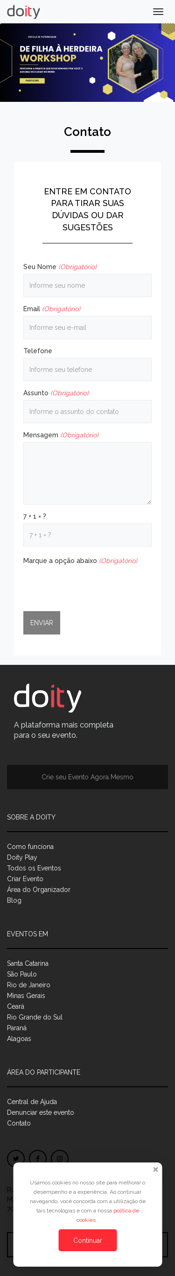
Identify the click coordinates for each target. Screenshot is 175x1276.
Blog (14, 900)
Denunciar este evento (40, 1112)
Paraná (17, 1028)
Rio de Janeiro (28, 985)
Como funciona (30, 846)
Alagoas (19, 1038)
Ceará (15, 1006)
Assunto (56, 393)
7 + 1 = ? (34, 516)
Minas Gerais (26, 995)
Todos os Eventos (34, 868)
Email (51, 309)
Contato (19, 1123)
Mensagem (60, 435)
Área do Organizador (38, 889)
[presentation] (94, 586)
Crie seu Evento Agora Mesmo (87, 777)
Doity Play (22, 857)
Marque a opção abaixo (80, 560)
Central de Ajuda (32, 1101)
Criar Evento (25, 879)
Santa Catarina (28, 963)
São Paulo (22, 974)
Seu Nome (60, 267)
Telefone (37, 351)
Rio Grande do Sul (35, 1017)
